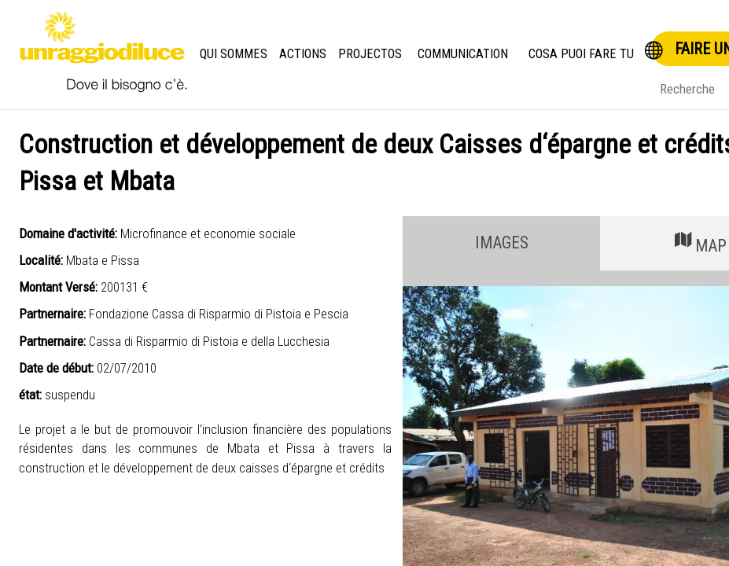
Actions (304, 53)
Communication (464, 53)
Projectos (371, 53)
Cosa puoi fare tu (582, 53)
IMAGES (501, 242)
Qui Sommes (234, 53)
